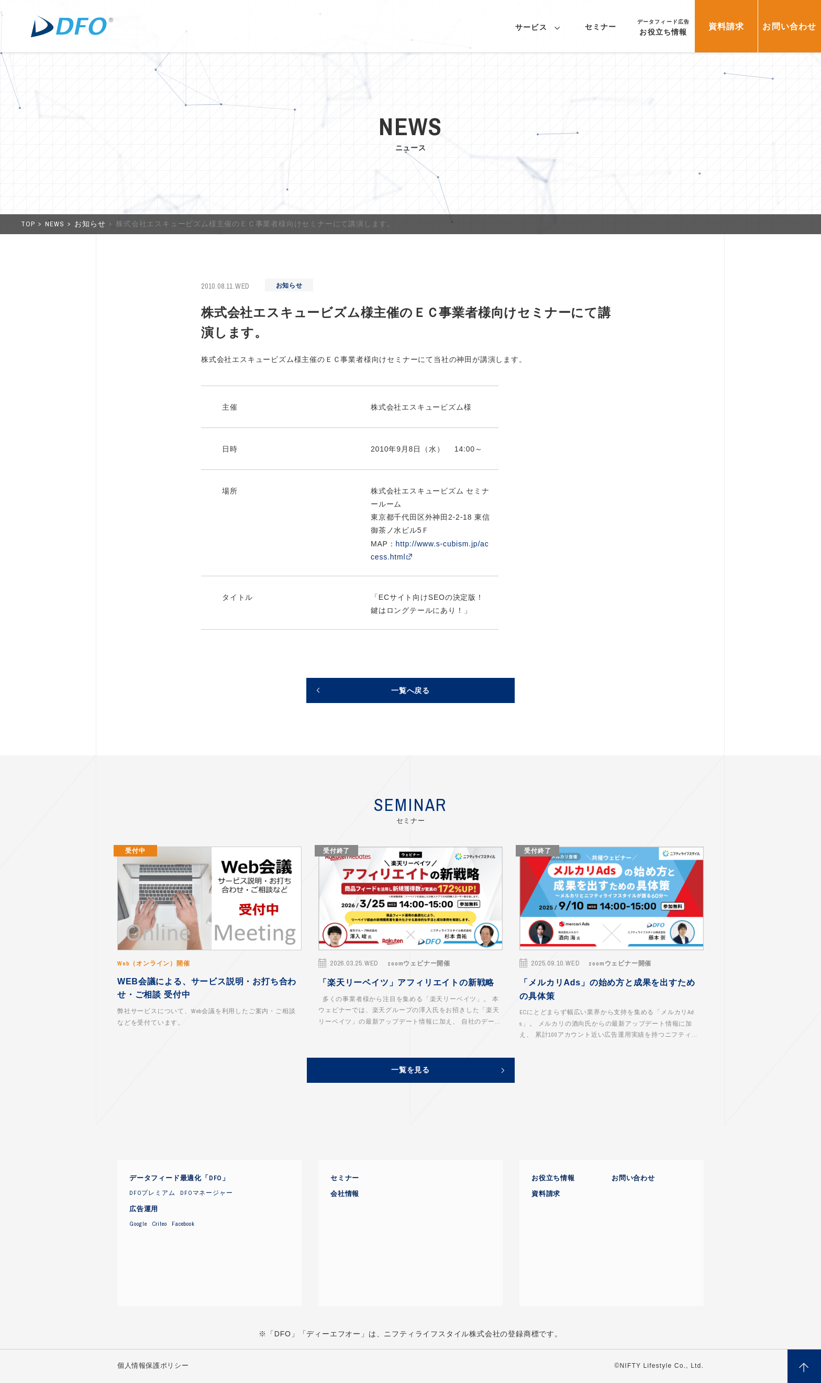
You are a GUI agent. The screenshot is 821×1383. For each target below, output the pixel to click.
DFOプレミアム (152, 1193)
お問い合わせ (633, 1178)
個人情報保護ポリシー (152, 1365)
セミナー (344, 1178)
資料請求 (545, 1194)
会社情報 (344, 1194)
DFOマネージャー (206, 1193)
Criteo (159, 1224)
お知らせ (90, 224)
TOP (29, 224)
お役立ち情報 (553, 1178)
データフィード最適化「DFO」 (179, 1178)
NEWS (55, 224)
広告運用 (143, 1209)
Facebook (183, 1224)
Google (138, 1224)
